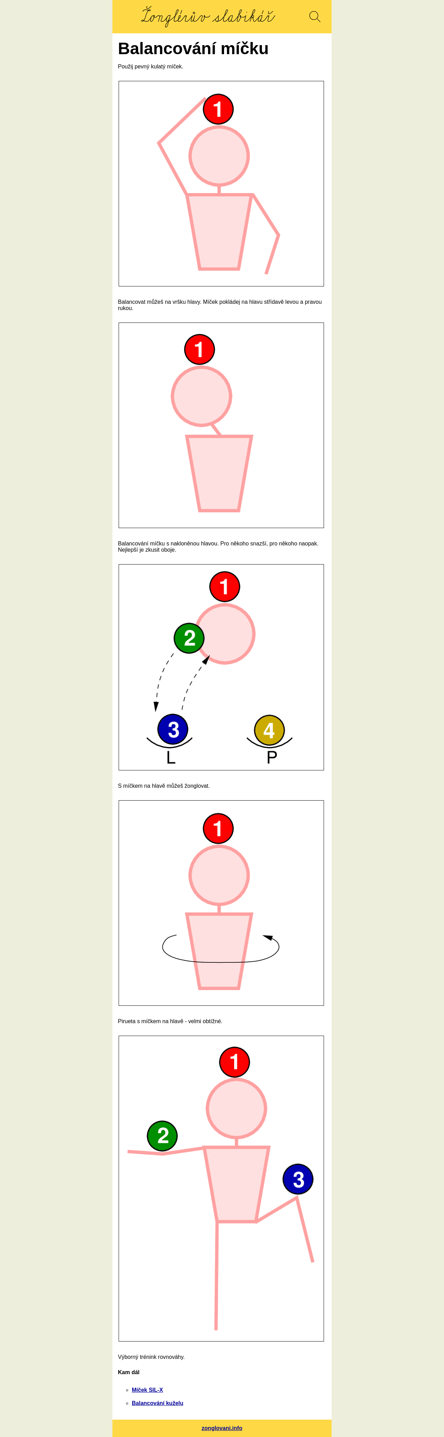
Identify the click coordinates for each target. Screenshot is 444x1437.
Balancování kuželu (157, 1403)
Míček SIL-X (147, 1390)
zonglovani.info (222, 1428)
